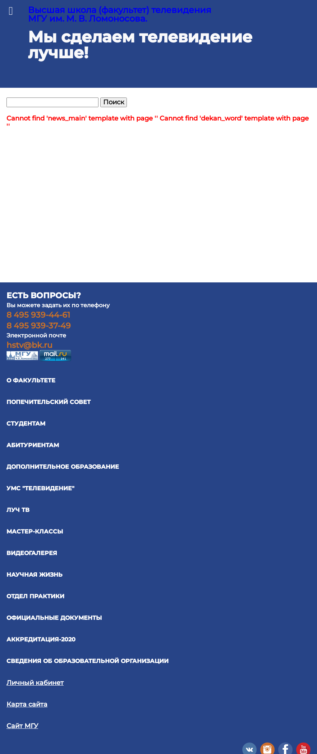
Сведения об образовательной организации (87, 661)
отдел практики (35, 596)
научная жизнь (34, 574)
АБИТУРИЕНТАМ (32, 445)
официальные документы (54, 617)
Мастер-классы (34, 531)
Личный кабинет (35, 683)
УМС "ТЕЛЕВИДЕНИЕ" (40, 488)
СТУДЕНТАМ (25, 423)
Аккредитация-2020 (40, 639)
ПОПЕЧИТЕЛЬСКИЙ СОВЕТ (48, 402)
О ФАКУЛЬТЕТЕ (30, 380)
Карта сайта (26, 704)
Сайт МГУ (22, 726)
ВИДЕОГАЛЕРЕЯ (31, 553)
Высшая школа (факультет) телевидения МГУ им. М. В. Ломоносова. (119, 14)
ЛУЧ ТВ (17, 510)
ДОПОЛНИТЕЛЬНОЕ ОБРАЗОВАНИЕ (62, 466)
